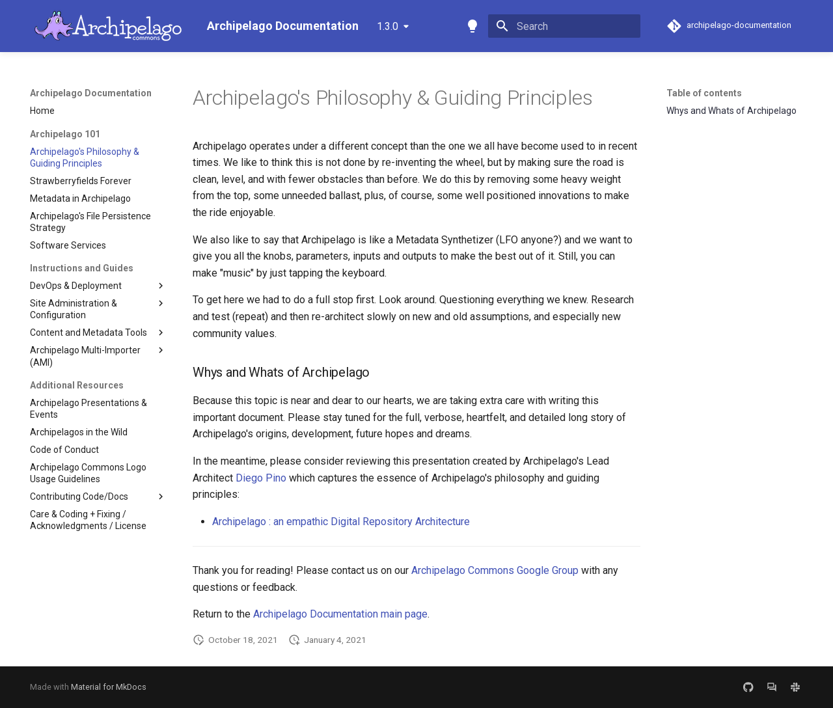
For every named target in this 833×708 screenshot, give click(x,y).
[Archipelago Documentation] (108, 26)
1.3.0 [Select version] (387, 26)
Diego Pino (261, 478)
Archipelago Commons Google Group (495, 570)
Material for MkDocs (108, 687)
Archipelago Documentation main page (340, 614)
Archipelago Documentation (91, 93)
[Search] (564, 26)
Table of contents (704, 93)
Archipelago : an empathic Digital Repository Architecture (341, 521)
